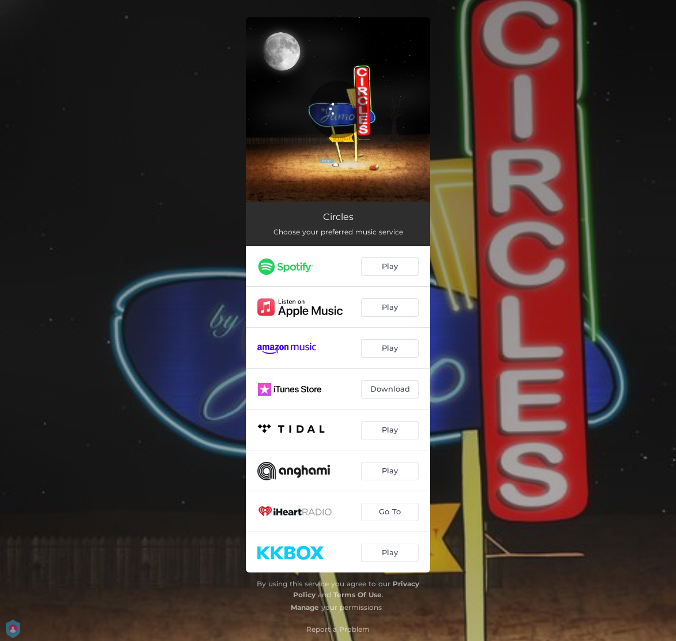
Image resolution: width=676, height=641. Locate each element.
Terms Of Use (357, 594)
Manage (305, 607)
